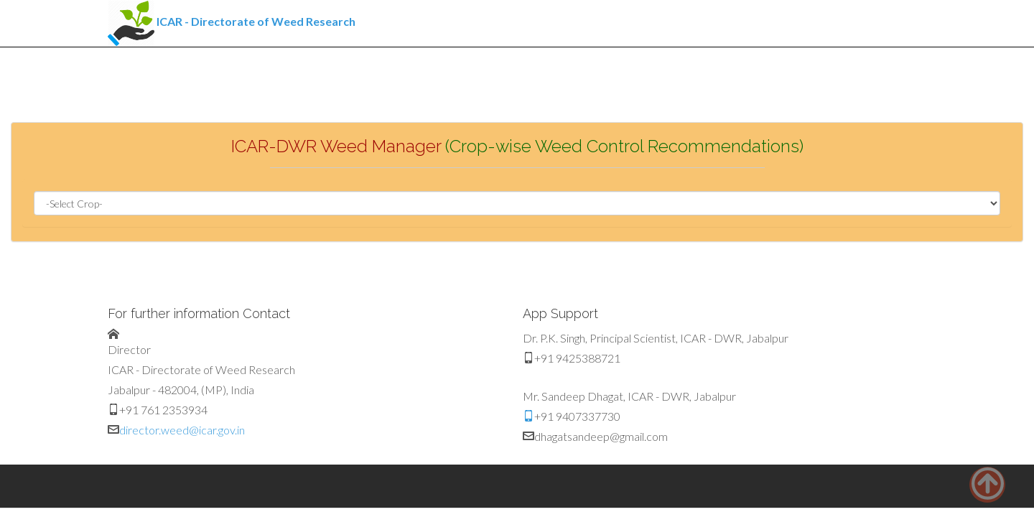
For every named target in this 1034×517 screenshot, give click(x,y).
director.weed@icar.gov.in (182, 430)
